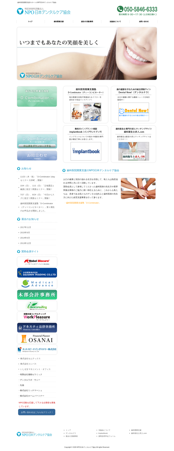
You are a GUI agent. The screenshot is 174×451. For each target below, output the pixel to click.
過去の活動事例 (87, 22)
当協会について (115, 22)
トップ (30, 22)
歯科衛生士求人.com (139, 433)
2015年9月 (25, 232)
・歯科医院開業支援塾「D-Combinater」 (82, 203)
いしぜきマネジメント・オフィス (35, 369)
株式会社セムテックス (30, 358)
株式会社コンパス (28, 364)
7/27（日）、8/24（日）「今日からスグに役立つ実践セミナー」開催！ (37, 196)
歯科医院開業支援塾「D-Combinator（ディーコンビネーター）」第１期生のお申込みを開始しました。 (37, 207)
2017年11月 (25, 227)
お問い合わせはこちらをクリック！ (37, 412)
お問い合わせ (143, 22)
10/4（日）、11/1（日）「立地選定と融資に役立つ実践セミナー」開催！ (37, 187)
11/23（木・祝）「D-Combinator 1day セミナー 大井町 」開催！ (37, 178)
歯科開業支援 (59, 22)
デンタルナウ (71, 433)
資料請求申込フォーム (106, 436)
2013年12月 (25, 243)
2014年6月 (25, 238)
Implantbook (103, 433)
